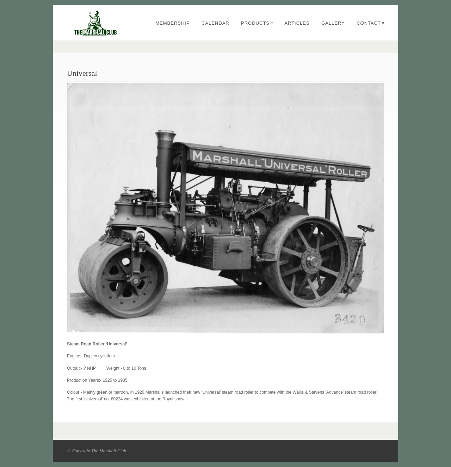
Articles (296, 23)
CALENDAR (215, 23)
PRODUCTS (257, 23)
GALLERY (333, 23)
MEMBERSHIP (172, 23)
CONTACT (371, 23)
